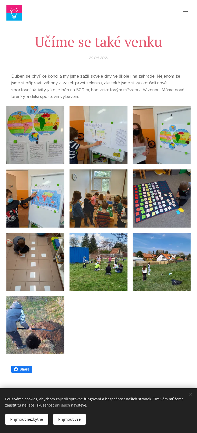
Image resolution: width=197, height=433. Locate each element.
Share (21, 369)
